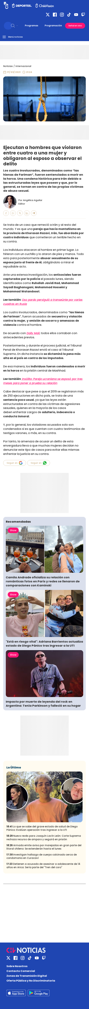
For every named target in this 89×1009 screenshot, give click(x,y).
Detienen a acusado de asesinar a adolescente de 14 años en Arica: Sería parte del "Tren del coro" (43, 865)
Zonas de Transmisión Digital (26, 976)
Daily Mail (33, 333)
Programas (31, 25)
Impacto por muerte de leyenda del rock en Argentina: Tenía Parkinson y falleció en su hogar (43, 704)
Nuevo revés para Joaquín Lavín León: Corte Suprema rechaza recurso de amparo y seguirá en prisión (43, 837)
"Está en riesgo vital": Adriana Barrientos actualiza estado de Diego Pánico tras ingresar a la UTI (44, 644)
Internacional (23, 66)
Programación (53, 25)
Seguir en (15, 463)
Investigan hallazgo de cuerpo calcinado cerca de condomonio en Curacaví (41, 856)
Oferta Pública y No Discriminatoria (30, 981)
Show (13, 530)
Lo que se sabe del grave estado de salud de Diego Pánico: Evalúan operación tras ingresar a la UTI (42, 828)
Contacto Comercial (20, 971)
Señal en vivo (75, 25)
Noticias (8, 66)
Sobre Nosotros (16, 966)
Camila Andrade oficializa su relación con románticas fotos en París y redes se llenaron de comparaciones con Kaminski (43, 581)
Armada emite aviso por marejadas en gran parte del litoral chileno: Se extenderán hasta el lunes (43, 847)
